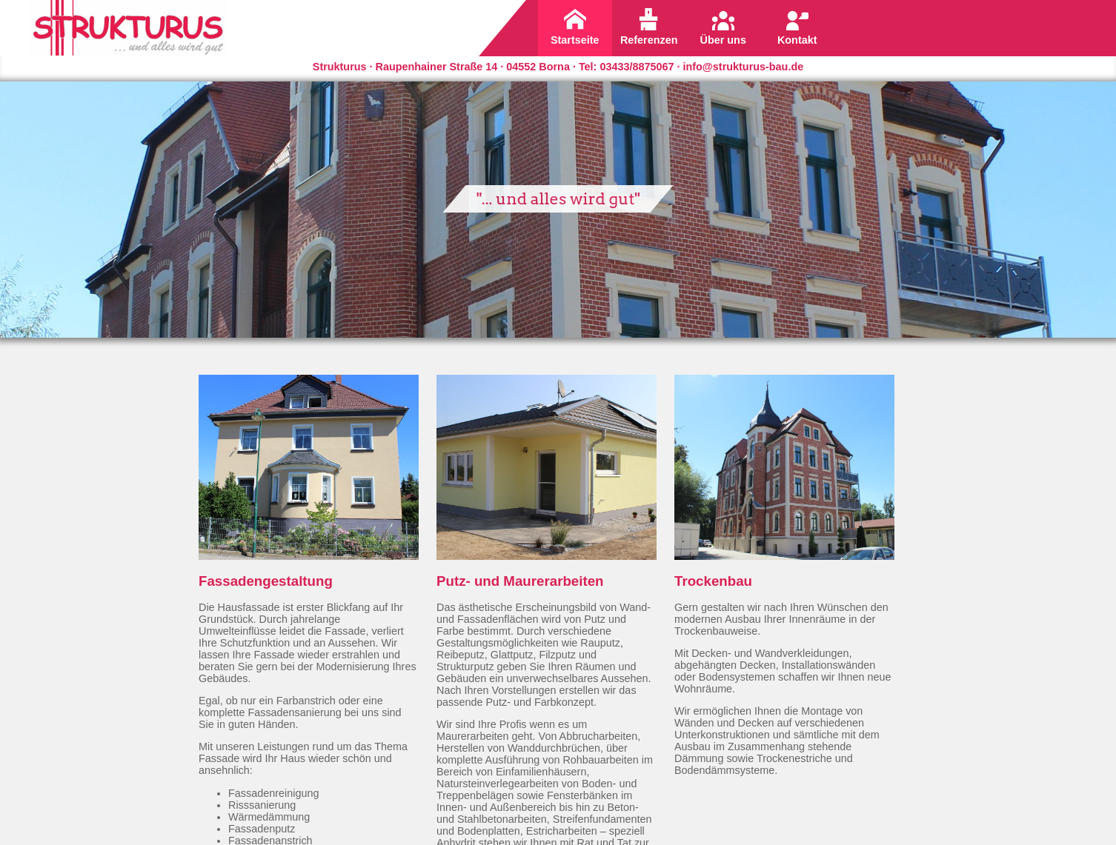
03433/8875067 (636, 67)
